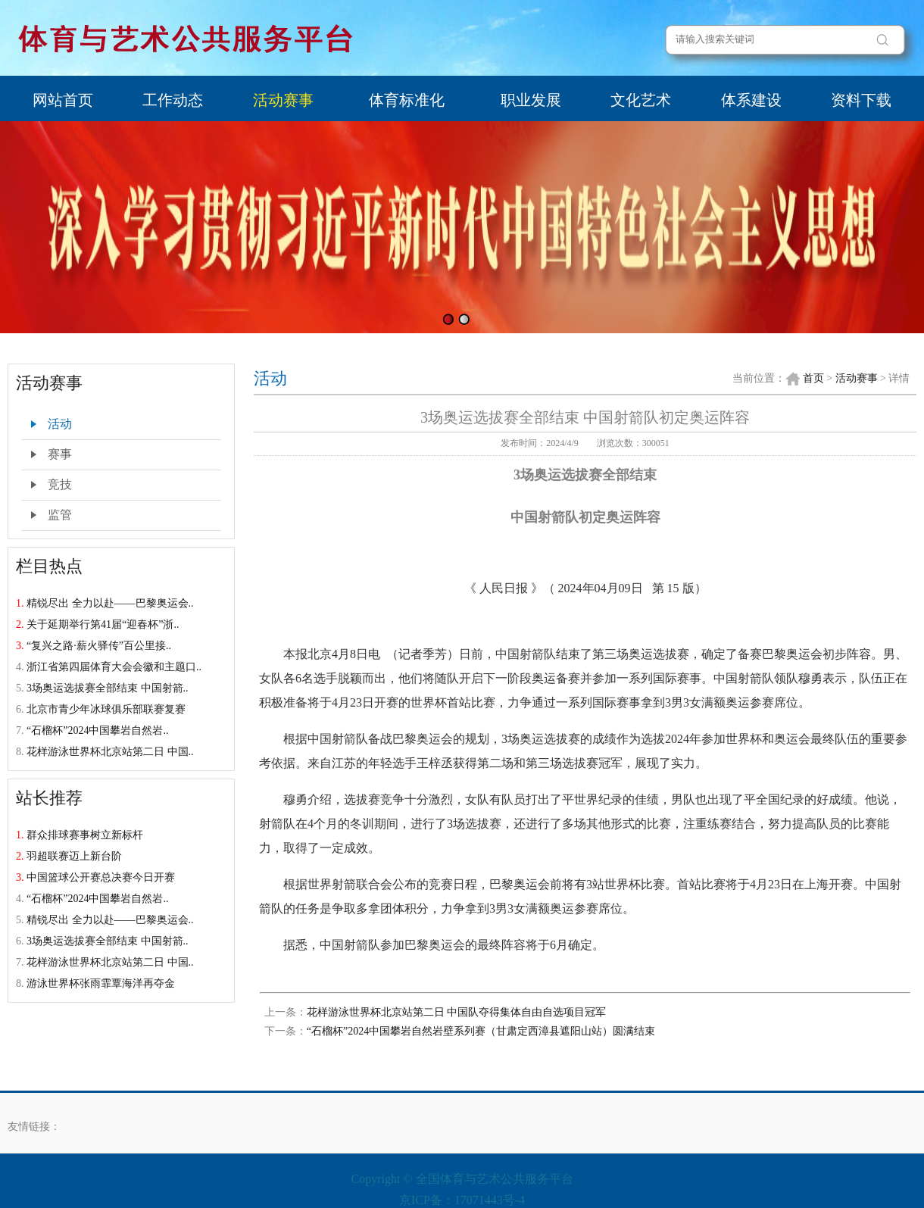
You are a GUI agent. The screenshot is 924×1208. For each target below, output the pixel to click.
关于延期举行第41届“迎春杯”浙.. (103, 624)
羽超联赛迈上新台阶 (74, 856)
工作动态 (172, 100)
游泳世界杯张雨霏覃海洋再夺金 (101, 983)
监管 (60, 514)
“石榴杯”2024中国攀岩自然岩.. (97, 730)
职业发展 (531, 100)
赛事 (60, 454)
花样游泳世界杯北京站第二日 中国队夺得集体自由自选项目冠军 (457, 1012)
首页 (813, 378)
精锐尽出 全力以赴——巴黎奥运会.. (110, 603)
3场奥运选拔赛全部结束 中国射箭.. (108, 688)
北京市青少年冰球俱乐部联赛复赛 (106, 709)
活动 (60, 423)
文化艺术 (640, 100)
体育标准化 (407, 100)
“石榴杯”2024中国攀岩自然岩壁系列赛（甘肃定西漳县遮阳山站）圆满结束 (481, 1031)
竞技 (60, 484)
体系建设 (751, 100)
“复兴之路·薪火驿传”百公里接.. (99, 645)
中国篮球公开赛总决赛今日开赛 (101, 877)
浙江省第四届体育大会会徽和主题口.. (114, 667)
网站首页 (63, 100)
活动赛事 (283, 100)
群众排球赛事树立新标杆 (85, 835)
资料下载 (861, 100)
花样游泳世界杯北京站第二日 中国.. (110, 751)
